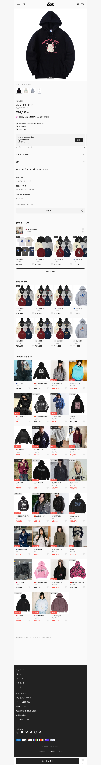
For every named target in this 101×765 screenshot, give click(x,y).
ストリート (30, 190)
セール (18, 687)
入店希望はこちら (23, 719)
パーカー (30, 181)
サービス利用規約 (23, 702)
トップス (19, 181)
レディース (20, 670)
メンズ (18, 674)
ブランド (19, 678)
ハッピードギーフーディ (47, 637)
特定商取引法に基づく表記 (26, 711)
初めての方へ (21, 693)
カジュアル (19, 190)
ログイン (31, 123)
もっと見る (50, 271)
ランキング (20, 683)
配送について (31, 204)
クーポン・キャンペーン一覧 (24, 147)
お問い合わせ (20, 204)
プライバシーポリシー (24, 698)
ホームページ (19, 637)
